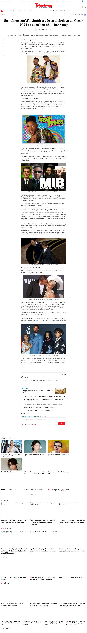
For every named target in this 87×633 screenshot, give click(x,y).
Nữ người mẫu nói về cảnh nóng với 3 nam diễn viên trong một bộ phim (58, 490)
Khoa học (71, 10)
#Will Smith (25, 380)
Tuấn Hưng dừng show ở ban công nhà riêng (58, 455)
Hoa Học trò (57, 1)
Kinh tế (10, 10)
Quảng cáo (70, 1)
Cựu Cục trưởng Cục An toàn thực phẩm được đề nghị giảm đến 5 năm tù (43, 551)
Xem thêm (85, 11)
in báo (79, 15)
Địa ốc (20, 10)
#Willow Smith (34, 380)
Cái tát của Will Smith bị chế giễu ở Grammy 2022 (39, 410)
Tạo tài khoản (32, 416)
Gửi (61, 423)
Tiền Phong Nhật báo (37, 1)
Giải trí (61, 10)
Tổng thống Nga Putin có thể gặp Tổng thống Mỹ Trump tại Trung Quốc (54, 623)
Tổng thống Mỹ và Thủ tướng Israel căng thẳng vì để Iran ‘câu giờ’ (72, 604)
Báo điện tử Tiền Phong (43, 5)
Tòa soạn (63, 1)
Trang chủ (2, 11)
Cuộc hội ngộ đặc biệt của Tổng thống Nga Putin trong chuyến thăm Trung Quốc (75, 623)
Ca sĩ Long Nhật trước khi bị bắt (33, 489)
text (76, 15)
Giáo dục (66, 10)
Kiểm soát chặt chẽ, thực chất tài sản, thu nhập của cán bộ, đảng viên (14, 521)
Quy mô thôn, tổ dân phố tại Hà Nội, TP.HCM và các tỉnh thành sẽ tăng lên (72, 522)
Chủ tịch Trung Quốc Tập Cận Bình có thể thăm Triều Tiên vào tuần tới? (10, 623)
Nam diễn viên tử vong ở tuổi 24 (10, 472)
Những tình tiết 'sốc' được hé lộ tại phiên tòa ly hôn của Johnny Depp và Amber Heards (43, 400)
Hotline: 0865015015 (25, 1)
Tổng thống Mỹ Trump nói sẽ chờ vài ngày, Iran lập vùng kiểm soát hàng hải (32, 623)
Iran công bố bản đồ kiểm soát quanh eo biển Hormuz (12, 604)
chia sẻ (73, 15)
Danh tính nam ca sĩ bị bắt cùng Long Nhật (58, 472)
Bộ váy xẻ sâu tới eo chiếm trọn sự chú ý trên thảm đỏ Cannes (11, 455)
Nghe (3, 39)
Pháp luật (39, 10)
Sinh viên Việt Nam (47, 1)
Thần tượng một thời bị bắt (8, 489)
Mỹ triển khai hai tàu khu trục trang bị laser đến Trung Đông (43, 604)
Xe (53, 10)
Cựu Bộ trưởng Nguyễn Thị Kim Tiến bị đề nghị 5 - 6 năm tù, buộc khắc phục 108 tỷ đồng (14, 551)
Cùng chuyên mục (8, 438)
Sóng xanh (15, 10)
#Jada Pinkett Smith (54, 380)
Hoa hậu (76, 10)
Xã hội (6, 10)
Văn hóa (57, 10)
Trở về (3, 54)
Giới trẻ (34, 10)
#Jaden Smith (43, 380)
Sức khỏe (25, 10)
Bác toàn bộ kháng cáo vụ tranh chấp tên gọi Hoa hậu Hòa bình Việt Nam (34, 472)
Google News (85, 14)
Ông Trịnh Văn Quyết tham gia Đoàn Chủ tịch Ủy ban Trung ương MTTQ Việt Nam (43, 522)
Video (81, 10)
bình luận (82, 15)
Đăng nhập (23, 416)
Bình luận (3, 51)
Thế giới (29, 10)
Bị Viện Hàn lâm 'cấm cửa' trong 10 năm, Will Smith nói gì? (40, 407)
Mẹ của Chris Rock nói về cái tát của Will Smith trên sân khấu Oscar (43, 404)
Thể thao (44, 10)
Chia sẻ (3, 43)
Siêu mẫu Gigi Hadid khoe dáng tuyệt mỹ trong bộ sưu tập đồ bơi (37, 391)
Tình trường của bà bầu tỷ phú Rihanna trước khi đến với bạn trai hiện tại (44, 396)
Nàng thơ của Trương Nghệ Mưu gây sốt (34, 455)
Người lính (50, 10)
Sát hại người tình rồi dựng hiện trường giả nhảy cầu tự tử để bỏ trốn (72, 550)
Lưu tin (3, 47)
